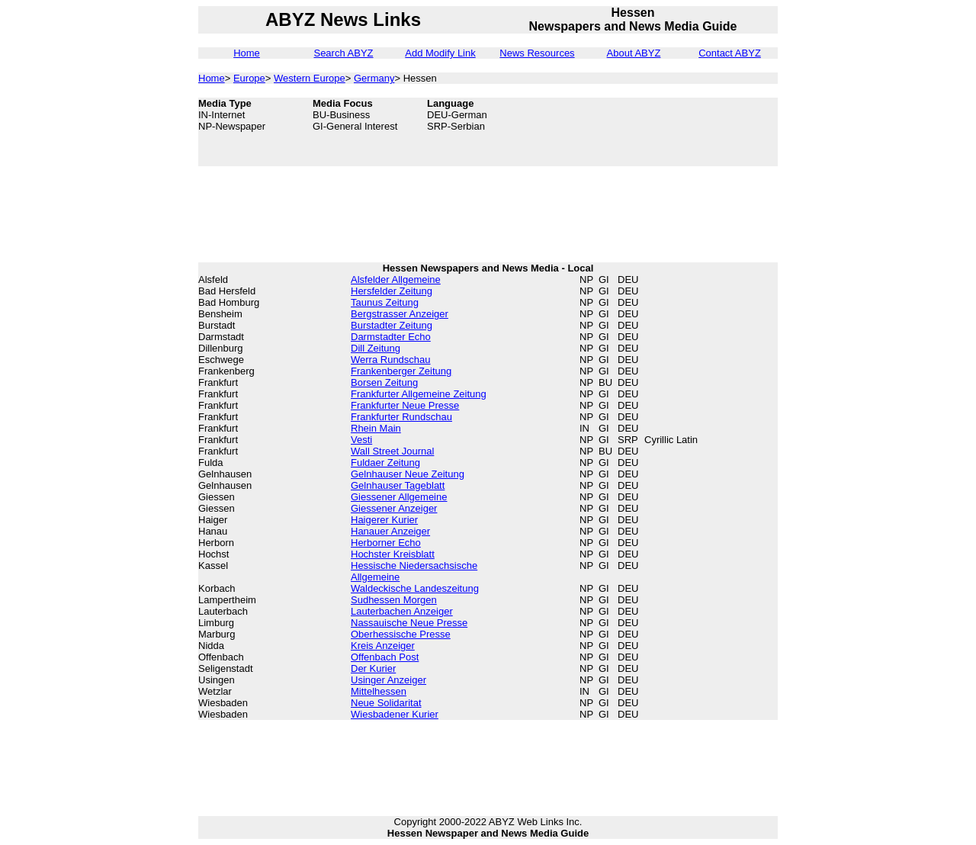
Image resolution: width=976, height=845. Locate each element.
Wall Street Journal (392, 451)
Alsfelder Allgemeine (396, 279)
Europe (249, 78)
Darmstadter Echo (391, 336)
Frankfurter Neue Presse (405, 405)
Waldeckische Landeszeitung (415, 588)
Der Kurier (373, 668)
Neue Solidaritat (386, 702)
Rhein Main (376, 428)
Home (246, 53)
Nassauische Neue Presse (409, 622)
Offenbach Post (385, 657)
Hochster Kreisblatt (393, 554)
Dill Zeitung (375, 348)
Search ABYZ (343, 53)
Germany (374, 78)
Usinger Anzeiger (388, 680)
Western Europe (309, 78)
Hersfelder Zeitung (391, 291)
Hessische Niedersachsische (414, 565)
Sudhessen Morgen (394, 600)
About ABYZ (634, 53)
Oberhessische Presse (401, 634)
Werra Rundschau (391, 359)
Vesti (361, 439)
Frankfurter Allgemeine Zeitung (418, 394)
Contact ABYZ (729, 53)
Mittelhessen (378, 691)
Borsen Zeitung (384, 382)
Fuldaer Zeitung (385, 462)
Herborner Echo (386, 542)
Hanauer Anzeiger (390, 531)
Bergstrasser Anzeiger (399, 314)
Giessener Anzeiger (394, 508)
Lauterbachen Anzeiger (402, 611)
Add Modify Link (440, 53)
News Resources (536, 53)
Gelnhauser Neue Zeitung (407, 474)
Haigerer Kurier (384, 519)
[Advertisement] (701, 132)
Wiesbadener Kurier (394, 714)
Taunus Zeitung (385, 302)
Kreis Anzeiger (383, 645)
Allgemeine (375, 577)
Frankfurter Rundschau (401, 416)
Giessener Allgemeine (399, 497)
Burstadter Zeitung (391, 325)
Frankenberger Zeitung (401, 371)
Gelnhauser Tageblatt (398, 485)
